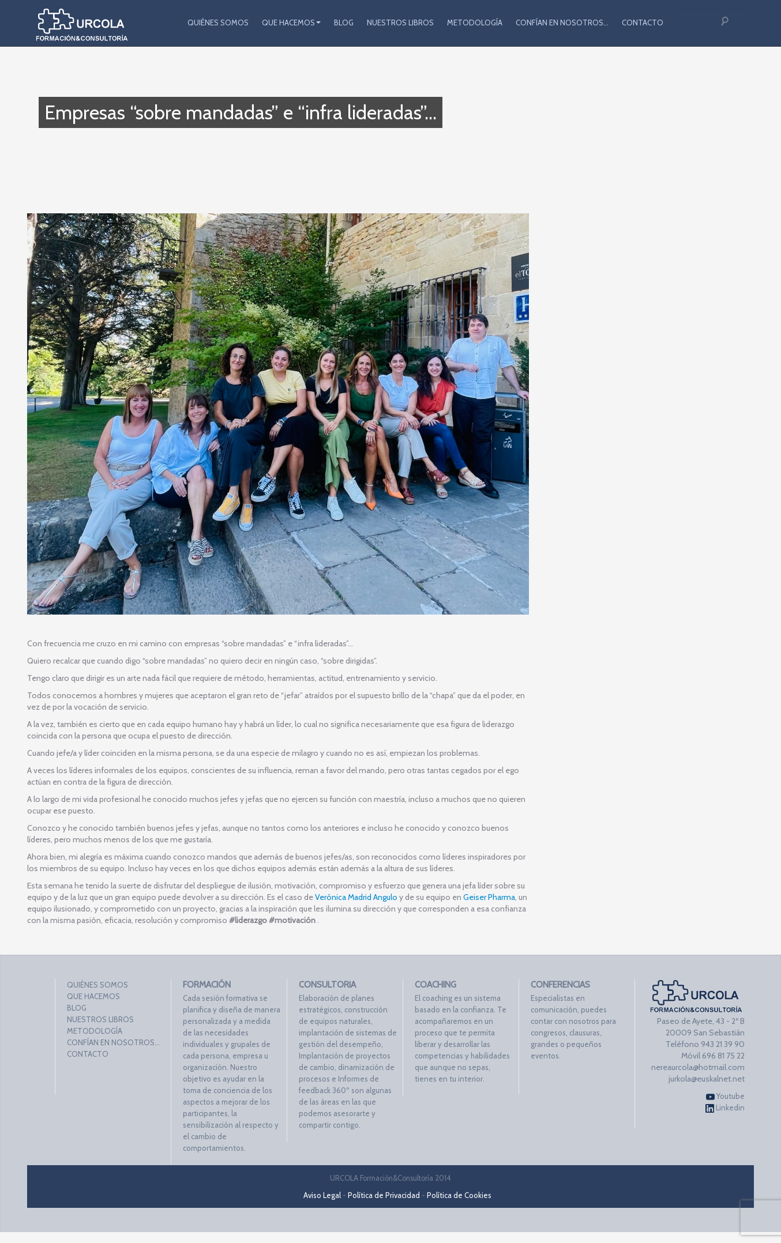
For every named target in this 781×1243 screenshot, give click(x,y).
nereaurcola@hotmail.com (698, 1067)
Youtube (725, 1096)
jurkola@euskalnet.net (707, 1079)
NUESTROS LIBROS (400, 22)
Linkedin (725, 1108)
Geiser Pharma (489, 897)
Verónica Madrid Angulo (356, 897)
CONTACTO (642, 22)
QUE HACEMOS (291, 22)
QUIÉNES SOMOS (218, 22)
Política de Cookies (459, 1195)
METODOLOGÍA (474, 22)
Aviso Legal (322, 1195)
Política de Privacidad (384, 1195)
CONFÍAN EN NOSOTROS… (562, 22)
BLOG (344, 22)
